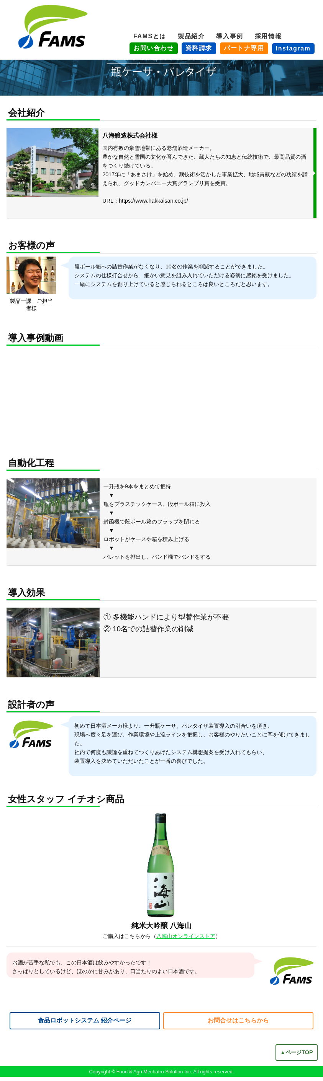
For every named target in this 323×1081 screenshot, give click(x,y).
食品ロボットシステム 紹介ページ (84, 1024)
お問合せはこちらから (238, 1024)
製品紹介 (191, 36)
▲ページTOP (296, 1056)
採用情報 (268, 36)
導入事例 (229, 36)
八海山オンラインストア (185, 940)
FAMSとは (149, 36)
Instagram (293, 48)
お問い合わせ (153, 48)
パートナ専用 (244, 48)
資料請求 (198, 48)
